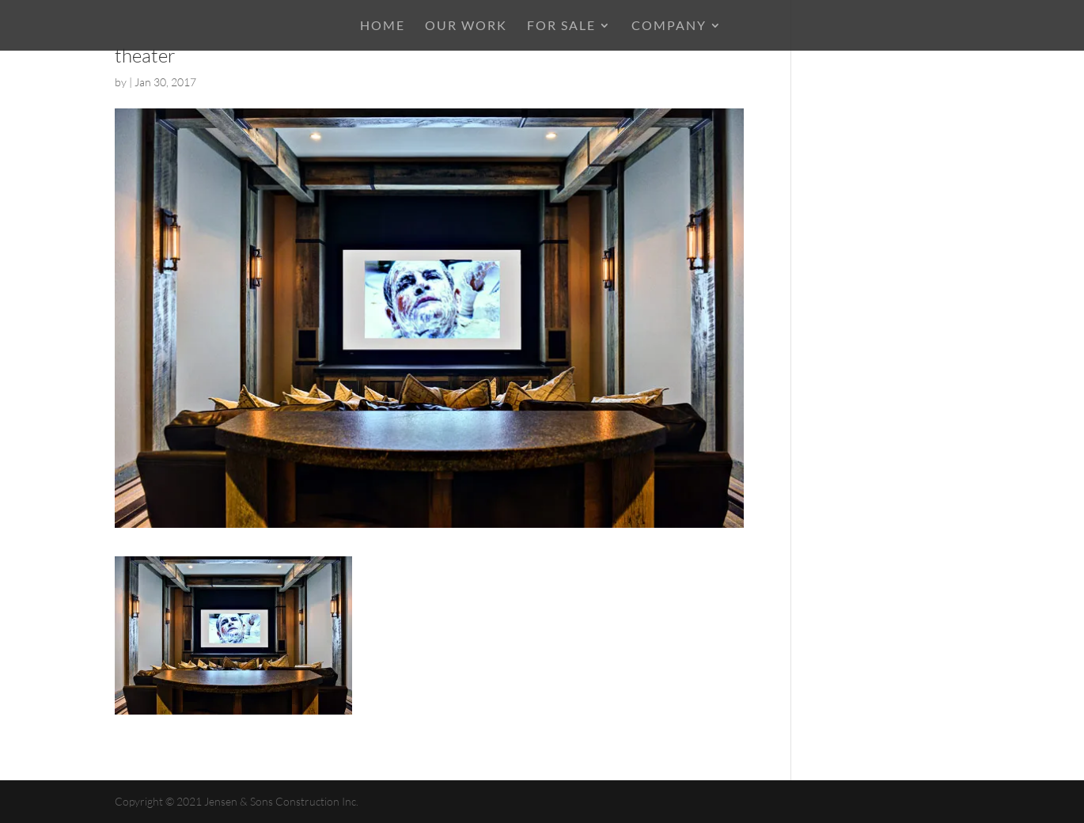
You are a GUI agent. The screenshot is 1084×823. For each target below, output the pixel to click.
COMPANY (669, 26)
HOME (382, 26)
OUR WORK (466, 26)
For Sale (561, 26)
